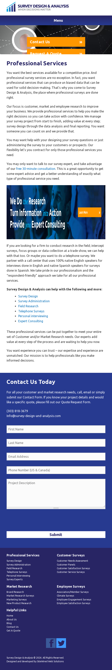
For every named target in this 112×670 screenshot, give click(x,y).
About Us (11, 619)
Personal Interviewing (18, 575)
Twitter (61, 643)
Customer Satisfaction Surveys (73, 568)
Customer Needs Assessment (72, 560)
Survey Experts (15, 579)
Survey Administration (34, 301)
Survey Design (28, 296)
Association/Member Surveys (73, 592)
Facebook (51, 643)
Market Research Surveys (20, 595)
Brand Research (15, 592)
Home (10, 615)
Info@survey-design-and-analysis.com (34, 416)
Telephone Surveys (31, 311)
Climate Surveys (65, 595)
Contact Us (40, 42)
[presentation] (36, 520)
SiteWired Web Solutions (50, 661)
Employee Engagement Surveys (74, 599)
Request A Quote (46, 53)
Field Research (28, 306)
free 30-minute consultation (35, 168)
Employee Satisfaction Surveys (73, 603)
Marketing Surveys (17, 599)
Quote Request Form (75, 402)
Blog (9, 623)
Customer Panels (66, 564)
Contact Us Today (31, 381)
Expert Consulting (30, 321)
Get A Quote (13, 630)
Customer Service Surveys (71, 572)
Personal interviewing (33, 316)
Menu (58, 20)
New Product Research (19, 603)
